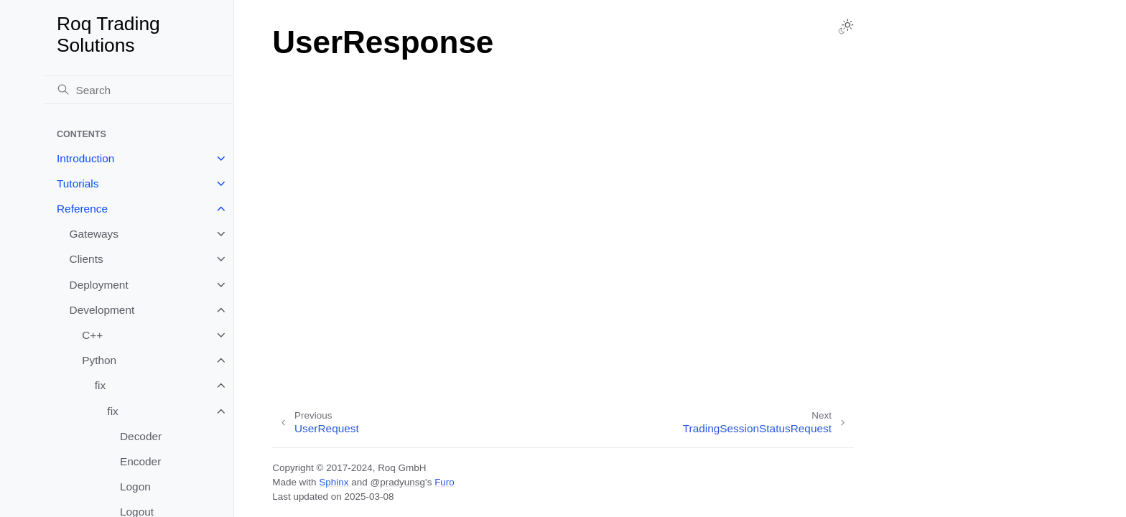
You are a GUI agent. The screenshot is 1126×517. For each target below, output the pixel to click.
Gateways (94, 234)
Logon (135, 486)
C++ (92, 335)
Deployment (99, 285)
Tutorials (77, 183)
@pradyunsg (397, 482)
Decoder (141, 436)
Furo (444, 482)
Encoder (140, 461)
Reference (82, 208)
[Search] (138, 89)
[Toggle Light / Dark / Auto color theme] (846, 26)
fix (100, 385)
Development (102, 310)
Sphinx (333, 482)
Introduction (85, 158)
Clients (86, 259)
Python (99, 360)
